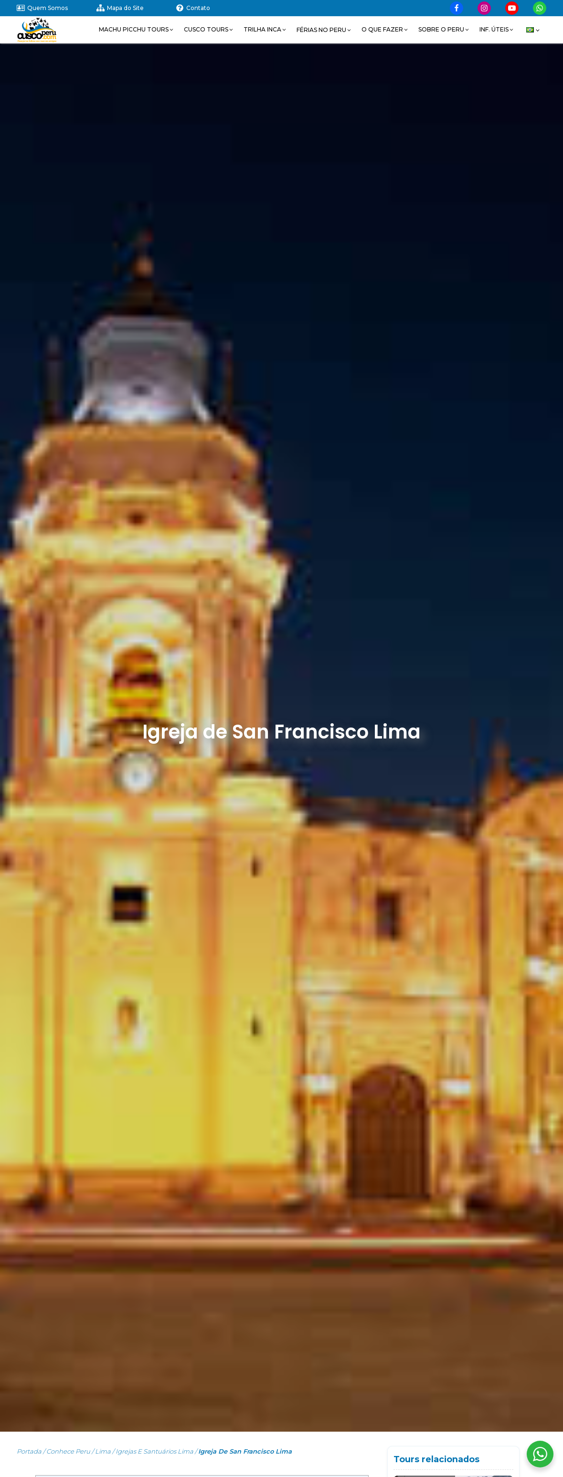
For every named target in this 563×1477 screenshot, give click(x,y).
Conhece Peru (68, 1451)
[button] (136, 29)
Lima (103, 1451)
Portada (29, 1451)
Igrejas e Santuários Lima (154, 1451)
